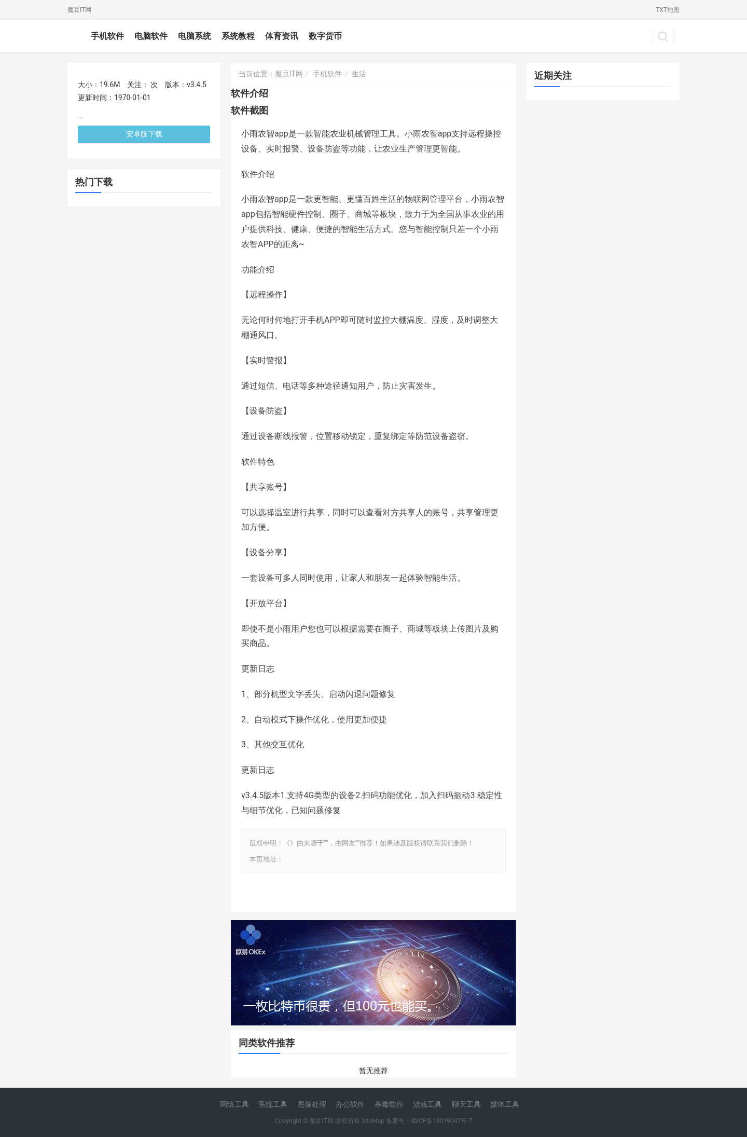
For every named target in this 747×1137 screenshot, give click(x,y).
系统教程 (238, 36)
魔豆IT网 (79, 9)
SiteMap (373, 1121)
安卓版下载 (144, 134)
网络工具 (234, 1104)
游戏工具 (427, 1104)
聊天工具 (466, 1104)
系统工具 (272, 1104)
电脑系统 (194, 36)
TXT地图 (668, 9)
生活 (359, 74)
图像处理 (311, 1104)
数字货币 (325, 36)
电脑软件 (151, 36)
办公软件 (350, 1104)
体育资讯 (281, 36)
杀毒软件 (389, 1104)
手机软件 (107, 36)
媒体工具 (504, 1104)
